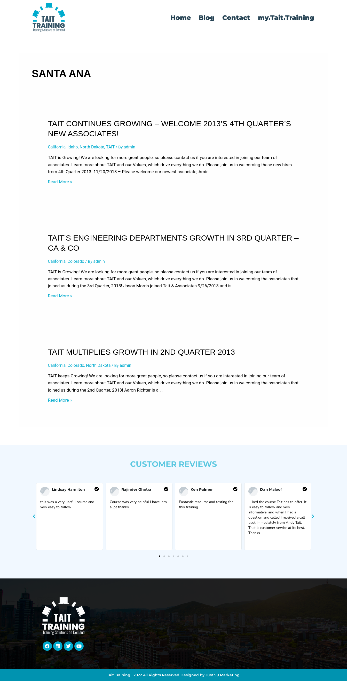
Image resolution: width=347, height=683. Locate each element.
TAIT (114, 147)
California (57, 147)
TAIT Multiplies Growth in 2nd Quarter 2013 (141, 353)
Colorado (77, 262)
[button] (34, 518)
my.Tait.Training (286, 17)
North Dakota (95, 147)
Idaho (74, 147)
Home (180, 17)
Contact (236, 17)
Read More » (60, 182)
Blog (207, 17)
